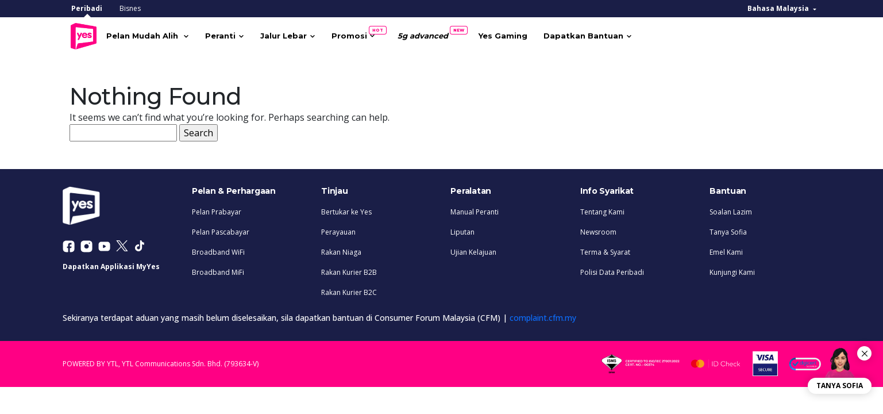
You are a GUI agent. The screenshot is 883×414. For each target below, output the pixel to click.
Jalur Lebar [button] (303, 34)
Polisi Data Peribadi (612, 269)
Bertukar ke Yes (346, 209)
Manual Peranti (474, 209)
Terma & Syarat (605, 249)
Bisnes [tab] (130, 8)
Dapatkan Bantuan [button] (603, 34)
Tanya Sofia (728, 229)
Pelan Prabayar (216, 209)
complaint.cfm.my (543, 314)
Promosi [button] (373, 32)
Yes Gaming (523, 34)
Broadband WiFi (218, 249)
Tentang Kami (602, 209)
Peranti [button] (240, 34)
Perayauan (338, 229)
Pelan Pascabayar (220, 229)
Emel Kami (726, 249)
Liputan (462, 229)
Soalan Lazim (731, 209)
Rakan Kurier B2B (349, 269)
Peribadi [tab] (86, 8)
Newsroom (598, 229)
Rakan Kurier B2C (349, 289)
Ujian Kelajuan (473, 249)
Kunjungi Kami (732, 269)
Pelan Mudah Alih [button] (163, 34)
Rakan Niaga (341, 249)
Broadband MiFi (218, 269)
